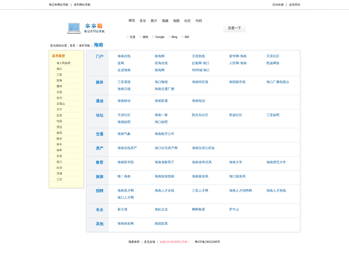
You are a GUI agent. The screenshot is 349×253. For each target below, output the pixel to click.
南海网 (159, 56)
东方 (59, 98)
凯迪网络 (272, 63)
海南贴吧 (124, 122)
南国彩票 (161, 223)
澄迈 (59, 127)
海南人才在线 (164, 190)
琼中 (59, 144)
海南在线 (124, 56)
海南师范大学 (276, 162)
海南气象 (124, 134)
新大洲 (122, 209)
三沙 (59, 179)
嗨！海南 (124, 176)
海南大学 (235, 162)
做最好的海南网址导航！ (175, 241)
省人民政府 (63, 63)
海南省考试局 (201, 162)
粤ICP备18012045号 (207, 241)
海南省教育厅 (164, 162)
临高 (59, 132)
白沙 (59, 167)
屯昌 (59, 121)
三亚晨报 (124, 82)
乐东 (59, 156)
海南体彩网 (125, 223)
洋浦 (59, 173)
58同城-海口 (201, 70)
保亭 (59, 150)
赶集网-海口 (200, 63)
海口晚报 (161, 82)
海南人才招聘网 (240, 190)
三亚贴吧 (272, 115)
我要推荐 (134, 241)
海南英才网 (125, 190)
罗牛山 (234, 209)
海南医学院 (125, 162)
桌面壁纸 (294, 4)
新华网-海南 (238, 56)
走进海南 (124, 70)
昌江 (59, 161)
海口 (59, 68)
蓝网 (120, 63)
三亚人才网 (200, 190)
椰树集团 (198, 209)
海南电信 (198, 101)
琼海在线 (161, 63)
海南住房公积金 (203, 148)
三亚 (59, 74)
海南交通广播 (164, 89)
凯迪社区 (235, 115)
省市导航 (84, 45)
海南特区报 (200, 82)
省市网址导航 (82, 4)
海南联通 (161, 101)
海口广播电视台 (277, 82)
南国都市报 (237, 82)
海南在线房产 (127, 148)
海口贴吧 (161, 122)
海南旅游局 (200, 176)
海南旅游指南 (164, 176)
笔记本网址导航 (58, 4)
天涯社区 (272, 56)
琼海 (59, 80)
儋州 (59, 86)
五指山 (61, 103)
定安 (59, 115)
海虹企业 (161, 209)
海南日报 (124, 89)
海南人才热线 (276, 190)
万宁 (59, 109)
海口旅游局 (237, 176)
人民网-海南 (238, 63)
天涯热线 (198, 56)
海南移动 (124, 101)
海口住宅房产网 (166, 148)
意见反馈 (149, 241)
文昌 (59, 92)
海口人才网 (125, 197)
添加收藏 (278, 4)
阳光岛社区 (200, 115)
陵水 (59, 138)
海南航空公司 (164, 134)
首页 (72, 45)
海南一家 (161, 115)
